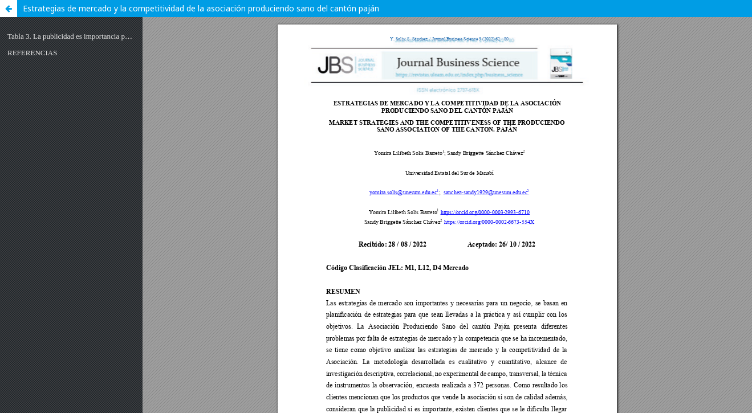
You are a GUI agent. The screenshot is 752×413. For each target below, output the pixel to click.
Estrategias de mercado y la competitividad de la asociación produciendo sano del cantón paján (201, 8)
